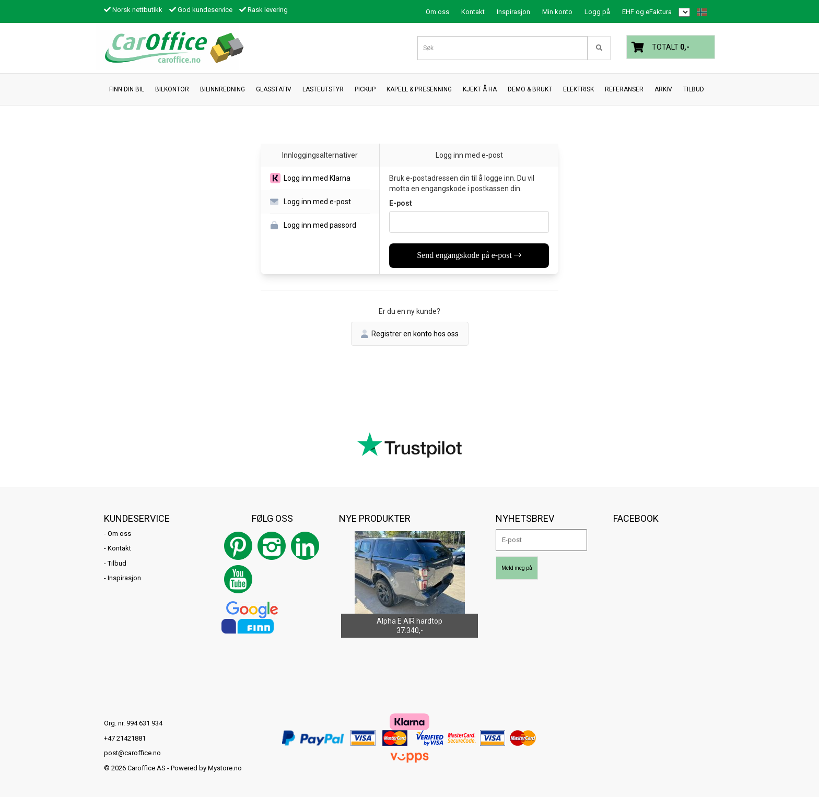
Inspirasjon (513, 12)
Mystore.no (225, 768)
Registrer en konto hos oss (410, 334)
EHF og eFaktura (647, 12)
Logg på (597, 12)
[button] (320, 178)
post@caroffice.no (132, 753)
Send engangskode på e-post (469, 255)
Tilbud (117, 563)
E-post (400, 203)
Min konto (557, 12)
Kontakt (473, 12)
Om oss (437, 12)
